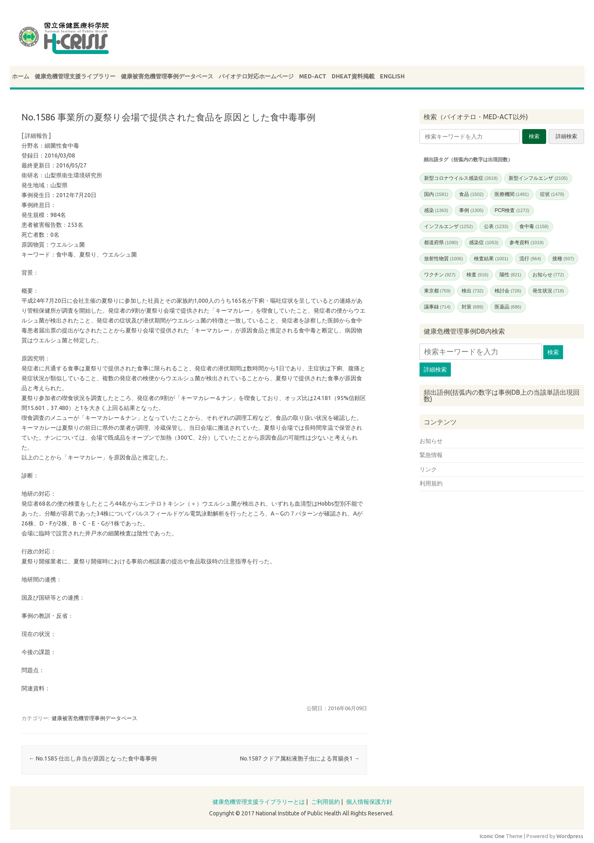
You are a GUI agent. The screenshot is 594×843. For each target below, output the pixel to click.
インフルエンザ (448, 226)
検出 (472, 291)
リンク (428, 469)
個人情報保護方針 (369, 801)
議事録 (437, 307)
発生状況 (548, 291)
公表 (496, 226)
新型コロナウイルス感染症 (461, 178)
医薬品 (508, 307)
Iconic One (492, 836)
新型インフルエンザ (538, 178)
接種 (563, 258)
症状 (552, 194)
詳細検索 (566, 136)
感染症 (483, 242)
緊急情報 (431, 455)
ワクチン (440, 275)
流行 (530, 258)
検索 (534, 136)
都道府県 (441, 242)
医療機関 (512, 194)
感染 (436, 210)
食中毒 (534, 226)
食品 (471, 194)
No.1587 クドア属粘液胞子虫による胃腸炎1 (300, 758)
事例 (471, 210)
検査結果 (491, 258)
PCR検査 (512, 210)
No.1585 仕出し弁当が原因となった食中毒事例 (93, 758)
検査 (477, 275)
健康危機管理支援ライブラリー (75, 76)
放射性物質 (443, 258)
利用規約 (431, 483)
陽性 (510, 275)
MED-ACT (312, 76)
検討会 (508, 291)
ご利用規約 (325, 801)
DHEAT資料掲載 (353, 76)
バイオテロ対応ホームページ (256, 76)
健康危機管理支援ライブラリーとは (258, 801)
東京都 (437, 291)
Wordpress (569, 836)
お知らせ (548, 275)
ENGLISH (392, 76)
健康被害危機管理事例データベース (167, 76)
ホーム (20, 76)
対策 (472, 307)
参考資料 (526, 242)
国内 (436, 194)
